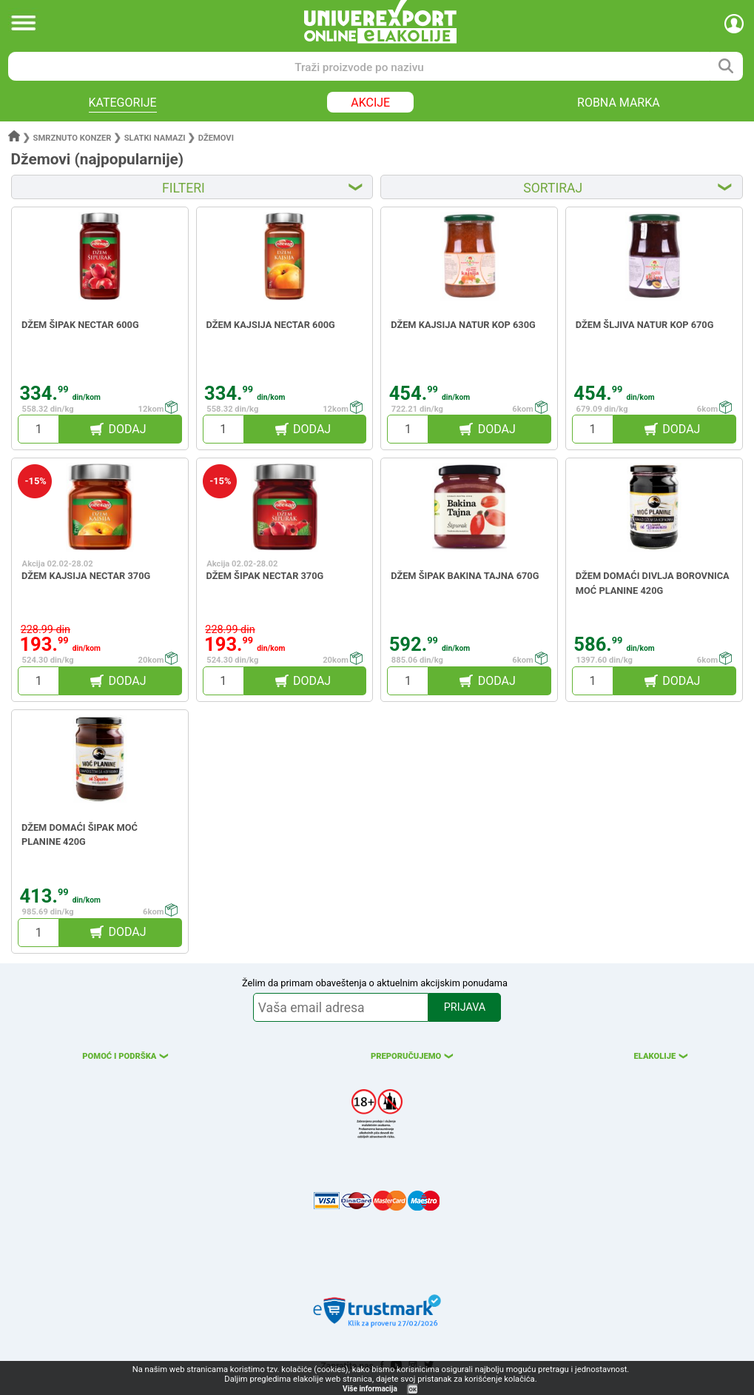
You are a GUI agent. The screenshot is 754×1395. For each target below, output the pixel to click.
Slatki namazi (155, 138)
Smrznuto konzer (72, 138)
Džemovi (216, 138)
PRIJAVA (464, 1007)
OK (413, 1389)
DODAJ (127, 429)
